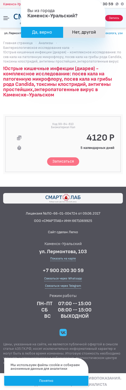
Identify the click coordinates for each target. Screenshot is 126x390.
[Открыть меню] (6, 18)
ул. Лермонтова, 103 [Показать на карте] (18, 33)
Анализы (46, 43)
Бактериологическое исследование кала (36, 47)
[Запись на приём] (114, 18)
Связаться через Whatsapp (63, 278)
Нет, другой (84, 32)
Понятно (46, 380)
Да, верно (42, 32)
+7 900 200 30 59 (63, 270)
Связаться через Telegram (63, 286)
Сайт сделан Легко (63, 232)
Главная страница (18, 43)
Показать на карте (63, 259)
